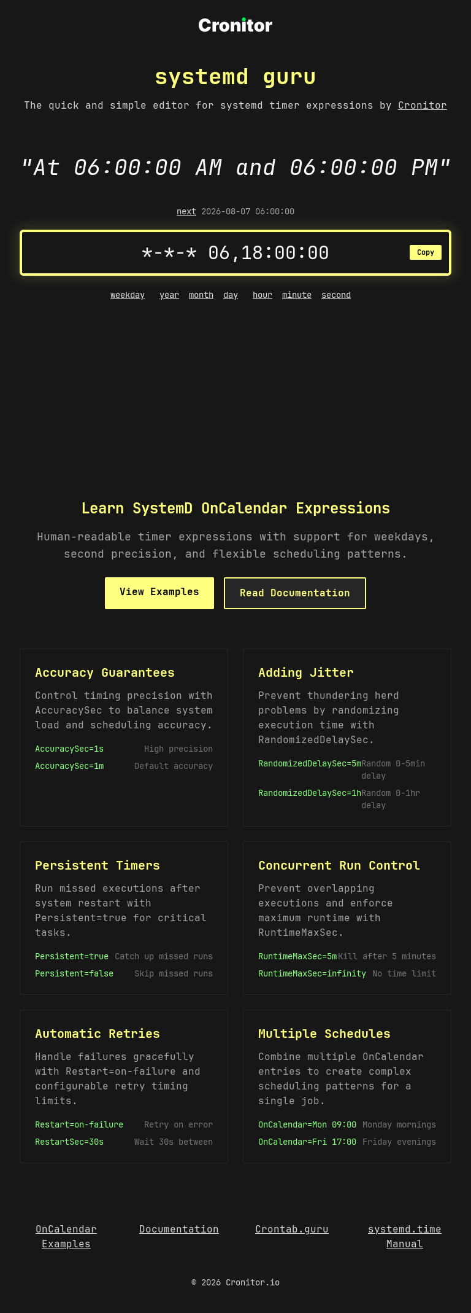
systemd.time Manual (405, 1236)
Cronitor (422, 105)
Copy (425, 252)
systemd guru (235, 76)
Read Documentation (295, 592)
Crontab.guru (292, 1229)
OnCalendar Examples (66, 1236)
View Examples (159, 591)
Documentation (179, 1229)
